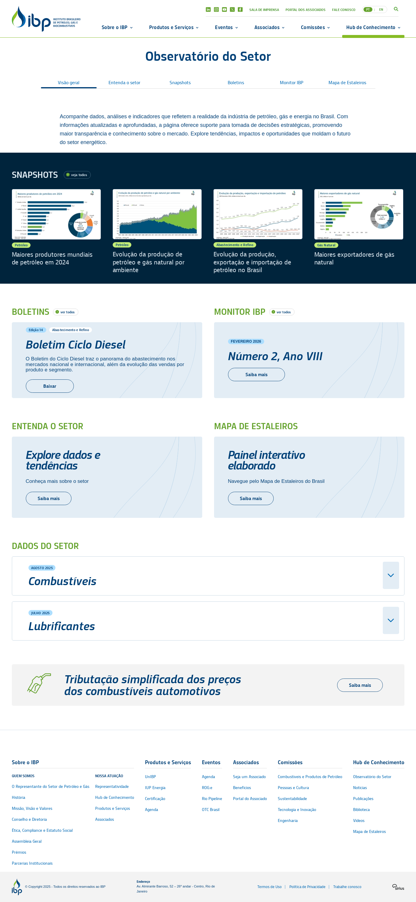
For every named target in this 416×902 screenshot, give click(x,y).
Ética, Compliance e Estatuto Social (42, 830)
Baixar (49, 386)
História (18, 797)
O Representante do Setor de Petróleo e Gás (50, 786)
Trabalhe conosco (347, 887)
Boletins (236, 83)
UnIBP (150, 776)
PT (368, 9)
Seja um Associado (249, 776)
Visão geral (68, 83)
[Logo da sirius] (398, 887)
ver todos (67, 312)
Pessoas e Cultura (293, 787)
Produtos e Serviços (171, 27)
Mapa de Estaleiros (347, 83)
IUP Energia (155, 787)
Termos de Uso (269, 887)
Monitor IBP (291, 83)
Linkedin (208, 9)
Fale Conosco (344, 9)
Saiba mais (49, 498)
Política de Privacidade (307, 887)
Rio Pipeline (212, 798)
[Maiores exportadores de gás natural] (358, 231)
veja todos (79, 175)
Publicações (363, 798)
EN (381, 9)
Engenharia (288, 820)
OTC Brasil (210, 809)
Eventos (224, 27)
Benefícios (242, 787)
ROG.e (207, 787)
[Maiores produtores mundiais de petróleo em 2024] (56, 231)
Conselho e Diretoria (29, 819)
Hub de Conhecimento (370, 27)
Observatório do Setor (372, 776)
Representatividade (112, 786)
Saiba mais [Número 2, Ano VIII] (256, 374)
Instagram (216, 9)
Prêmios (19, 852)
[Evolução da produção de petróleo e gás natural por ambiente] (157, 231)
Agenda (151, 809)
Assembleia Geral (27, 841)
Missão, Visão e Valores (32, 808)
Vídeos (358, 820)
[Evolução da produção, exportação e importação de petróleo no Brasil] (257, 231)
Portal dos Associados (306, 9)
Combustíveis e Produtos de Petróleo (310, 776)
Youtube (224, 9)
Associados (267, 27)
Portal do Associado (250, 798)
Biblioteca (361, 809)
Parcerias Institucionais (32, 863)
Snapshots (180, 83)
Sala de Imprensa (264, 9)
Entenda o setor (124, 83)
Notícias (360, 787)
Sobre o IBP (115, 27)
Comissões (313, 27)
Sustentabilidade (292, 798)
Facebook (240, 9)
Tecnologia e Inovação (297, 809)
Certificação (155, 798)
